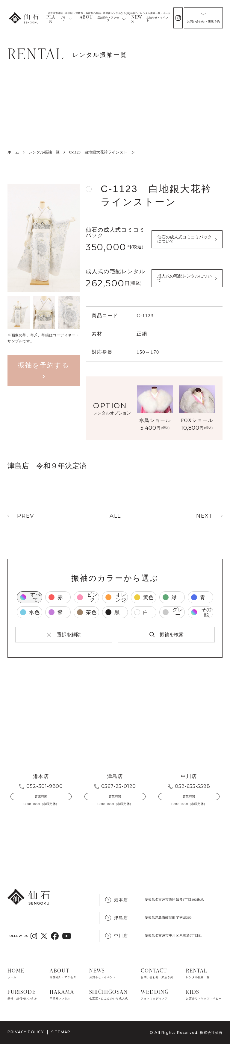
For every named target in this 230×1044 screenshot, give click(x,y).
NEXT (204, 516)
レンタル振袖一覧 (44, 152)
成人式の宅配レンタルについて (184, 278)
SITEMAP (60, 1032)
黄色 (144, 597)
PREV (25, 516)
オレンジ (115, 597)
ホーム (13, 152)
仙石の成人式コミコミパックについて (184, 239)
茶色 (87, 612)
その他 (201, 612)
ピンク (87, 597)
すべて (30, 597)
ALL (115, 516)
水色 (30, 612)
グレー (173, 612)
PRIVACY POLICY (25, 1032)
